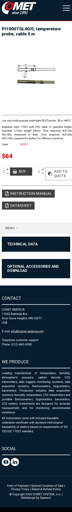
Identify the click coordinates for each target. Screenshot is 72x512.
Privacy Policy (20, 489)
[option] (36, 74)
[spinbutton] (5, 171)
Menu (9, 228)
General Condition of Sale (47, 485)
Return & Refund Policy (46, 489)
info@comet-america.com (27, 331)
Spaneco (45, 497)
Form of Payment (18, 485)
